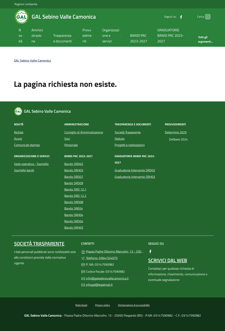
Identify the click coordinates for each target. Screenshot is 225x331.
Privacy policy (102, 305)
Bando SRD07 (73, 176)
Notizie (18, 132)
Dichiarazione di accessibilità (134, 305)
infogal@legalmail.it (96, 284)
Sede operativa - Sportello (31, 164)
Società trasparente (39, 243)
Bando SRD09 (73, 183)
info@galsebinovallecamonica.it (104, 278)
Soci (67, 138)
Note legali (81, 305)
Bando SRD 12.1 (75, 189)
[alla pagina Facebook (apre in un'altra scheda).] (175, 16)
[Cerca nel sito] (206, 16)
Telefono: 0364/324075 (99, 258)
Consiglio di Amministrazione (83, 132)
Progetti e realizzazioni (130, 145)
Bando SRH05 (73, 227)
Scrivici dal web (167, 260)
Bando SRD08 (73, 202)
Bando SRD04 (73, 221)
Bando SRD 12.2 (75, 195)
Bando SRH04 (73, 215)
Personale (71, 145)
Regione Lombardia (25, 4)
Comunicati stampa (27, 145)
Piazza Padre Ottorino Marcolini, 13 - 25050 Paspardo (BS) (112, 251)
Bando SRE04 (73, 208)
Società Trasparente (128, 132)
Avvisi (18, 138)
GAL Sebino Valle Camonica (32, 60)
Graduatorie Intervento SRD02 (135, 170)
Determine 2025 (176, 132)
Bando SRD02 (73, 164)
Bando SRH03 (73, 170)
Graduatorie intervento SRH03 (135, 176)
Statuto (120, 138)
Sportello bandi (24, 170)
